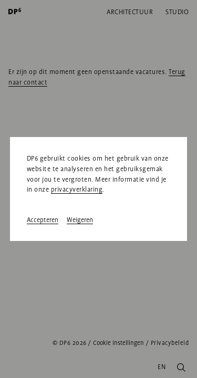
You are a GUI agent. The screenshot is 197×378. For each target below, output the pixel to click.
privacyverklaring (77, 189)
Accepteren (42, 220)
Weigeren (80, 220)
